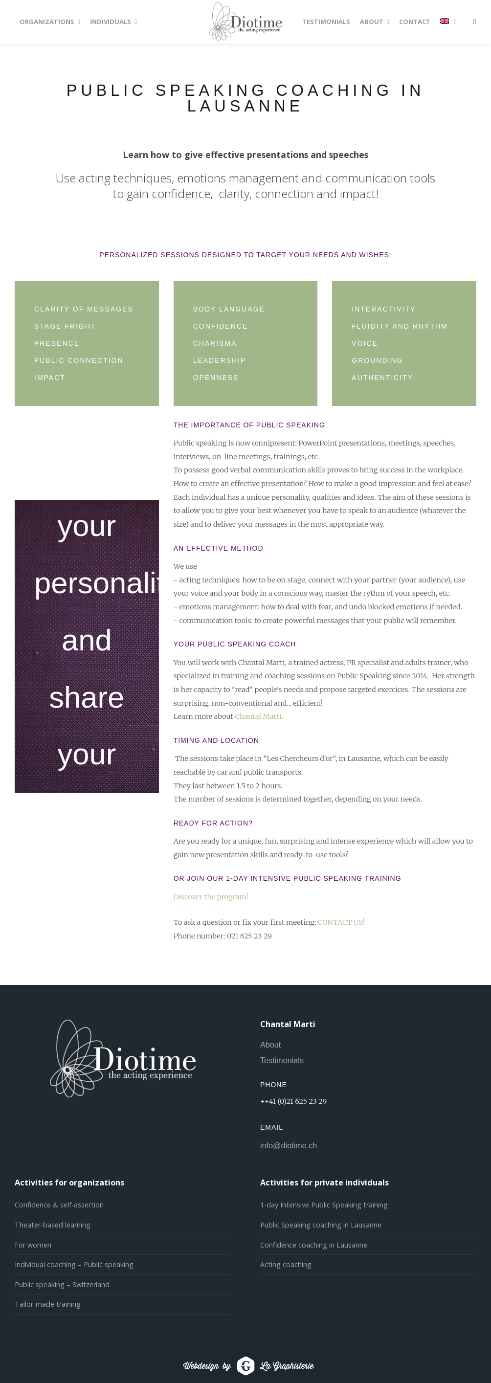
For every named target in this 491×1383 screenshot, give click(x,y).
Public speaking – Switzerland (62, 1284)
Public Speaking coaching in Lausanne (320, 1224)
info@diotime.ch (288, 1145)
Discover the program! (211, 896)
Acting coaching (286, 1264)
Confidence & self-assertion (59, 1204)
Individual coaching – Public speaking (74, 1264)
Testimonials (282, 1060)
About (270, 1044)
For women (33, 1244)
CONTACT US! (341, 922)
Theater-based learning (52, 1224)
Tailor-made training (48, 1304)
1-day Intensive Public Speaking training (324, 1204)
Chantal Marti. (259, 716)
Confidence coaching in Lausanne (313, 1244)
